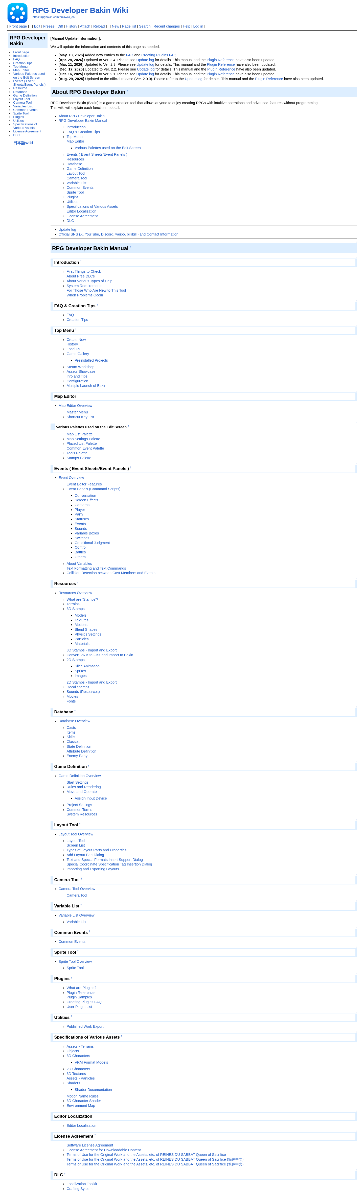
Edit (37, 26)
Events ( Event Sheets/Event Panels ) (97, 154)
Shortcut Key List (80, 417)
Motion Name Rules (83, 1096)
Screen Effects (86, 500)
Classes (73, 742)
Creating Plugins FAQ (158, 55)
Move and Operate (82, 792)
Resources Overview (75, 593)
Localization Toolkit (82, 1184)
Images (81, 676)
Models (80, 615)
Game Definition (80, 169)
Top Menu (75, 137)
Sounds (81, 529)
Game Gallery (78, 354)
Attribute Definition (82, 751)
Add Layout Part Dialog (85, 855)
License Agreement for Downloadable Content (104, 1150)
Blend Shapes (86, 629)
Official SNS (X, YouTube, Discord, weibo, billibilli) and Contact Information (118, 234)
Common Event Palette (85, 448)
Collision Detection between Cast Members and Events (111, 573)
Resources (75, 159)
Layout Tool (76, 173)
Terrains (73, 604)
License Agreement (82, 216)
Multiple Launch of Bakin (86, 386)
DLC (70, 221)
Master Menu (77, 412)
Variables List (23, 106)
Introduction (76, 127)
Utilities (72, 202)
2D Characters (78, 1069)
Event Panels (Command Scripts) (94, 489)
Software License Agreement (90, 1145)
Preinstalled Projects (91, 360)
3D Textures (76, 1074)
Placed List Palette (82, 443)
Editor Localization (82, 211)
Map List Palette (80, 434)
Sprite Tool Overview (75, 961)
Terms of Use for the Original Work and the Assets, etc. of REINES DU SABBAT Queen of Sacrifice (146, 1155)
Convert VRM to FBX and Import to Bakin (100, 655)
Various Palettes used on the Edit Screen (108, 148)
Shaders (73, 1083)
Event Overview (71, 478)
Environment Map (81, 1106)
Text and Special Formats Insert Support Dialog (105, 860)
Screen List (76, 845)
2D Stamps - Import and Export (92, 682)
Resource (20, 88)
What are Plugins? (82, 988)
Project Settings (79, 805)
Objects (73, 1051)
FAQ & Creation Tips (83, 132)
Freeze (49, 26)
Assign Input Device (91, 798)
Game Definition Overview (80, 776)
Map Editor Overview (76, 406)
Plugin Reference (221, 60)
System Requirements (85, 286)
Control (80, 547)
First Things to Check (84, 271)
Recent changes (166, 26)
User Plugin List (79, 1007)
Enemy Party (77, 756)
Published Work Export (85, 1026)
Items (71, 732)
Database (74, 164)
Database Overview (74, 721)
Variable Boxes (87, 533)
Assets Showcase (81, 371)
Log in (198, 26)
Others (80, 557)
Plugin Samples (79, 997)
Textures (81, 620)
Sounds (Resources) (83, 692)
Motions (81, 625)
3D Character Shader (84, 1101)
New (115, 26)
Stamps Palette (79, 458)
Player (80, 510)
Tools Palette (77, 453)
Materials (82, 644)
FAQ (129, 55)
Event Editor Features (84, 484)
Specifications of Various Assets (92, 206)
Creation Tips (77, 320)
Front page (18, 26)
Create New (76, 340)
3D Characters (78, 1056)
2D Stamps (76, 660)
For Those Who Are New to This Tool (96, 290)
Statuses (82, 519)
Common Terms (79, 810)
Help (186, 26)
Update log (145, 60)
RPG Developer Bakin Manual (83, 121)
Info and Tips (77, 376)
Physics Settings (88, 634)
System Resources (82, 814)
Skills (71, 737)
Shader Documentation (93, 1090)
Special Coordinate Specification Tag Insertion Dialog (109, 864)
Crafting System (80, 1189)
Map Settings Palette (83, 439)
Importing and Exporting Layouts (93, 869)
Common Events (80, 187)
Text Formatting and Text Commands (96, 568)
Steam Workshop (81, 367)
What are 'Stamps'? (82, 599)
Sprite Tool (75, 192)
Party (79, 514)
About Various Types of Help (89, 281)
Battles (80, 552)
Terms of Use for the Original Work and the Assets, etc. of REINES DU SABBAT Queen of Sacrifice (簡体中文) (155, 1159)
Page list (129, 26)
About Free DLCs (81, 276)
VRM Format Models (91, 1062)
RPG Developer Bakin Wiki (80, 10)
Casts (71, 727)
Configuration (77, 381)
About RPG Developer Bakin (82, 116)
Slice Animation (87, 666)
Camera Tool (77, 178)
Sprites (80, 671)
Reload (99, 26)
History (71, 26)
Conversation (85, 496)
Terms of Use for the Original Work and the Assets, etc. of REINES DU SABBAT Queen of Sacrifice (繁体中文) (155, 1164)
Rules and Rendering (84, 787)
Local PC (74, 349)
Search (145, 26)
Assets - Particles (81, 1078)
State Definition (79, 746)
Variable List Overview (77, 915)
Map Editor (75, 141)
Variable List (76, 183)
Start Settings (77, 782)
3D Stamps (76, 609)
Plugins (73, 197)
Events (80, 524)
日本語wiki (23, 143)
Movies (72, 696)
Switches (82, 538)
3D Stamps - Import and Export (92, 650)
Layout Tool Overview (76, 834)
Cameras (82, 505)
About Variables (79, 563)
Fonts (71, 701)
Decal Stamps (78, 687)
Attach (85, 26)
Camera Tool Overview (77, 889)
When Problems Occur (85, 295)
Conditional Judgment (92, 543)
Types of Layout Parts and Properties (97, 850)
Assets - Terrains (80, 1046)
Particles (82, 639)
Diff (60, 26)
